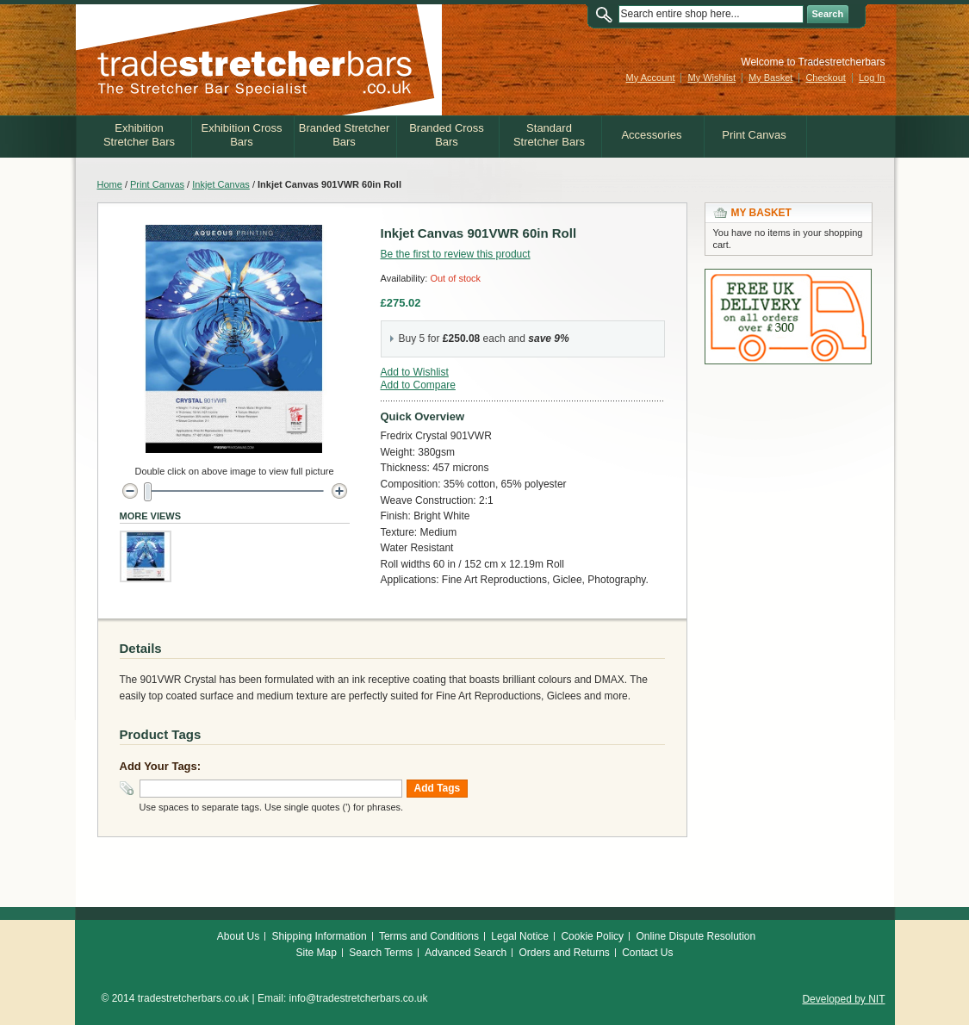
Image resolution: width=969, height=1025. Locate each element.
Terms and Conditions (429, 936)
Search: (608, 14)
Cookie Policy (592, 936)
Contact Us (647, 953)
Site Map (315, 953)
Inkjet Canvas (221, 184)
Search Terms (381, 953)
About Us (238, 936)
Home (109, 184)
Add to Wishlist (415, 372)
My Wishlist (711, 77)
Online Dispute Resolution (695, 936)
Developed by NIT (843, 999)
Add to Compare (418, 385)
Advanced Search (465, 953)
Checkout (825, 77)
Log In (872, 77)
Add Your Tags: (161, 766)
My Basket (770, 77)
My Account (650, 77)
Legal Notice (520, 936)
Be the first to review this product (456, 254)
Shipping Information (319, 936)
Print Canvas (157, 184)
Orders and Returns (564, 953)
